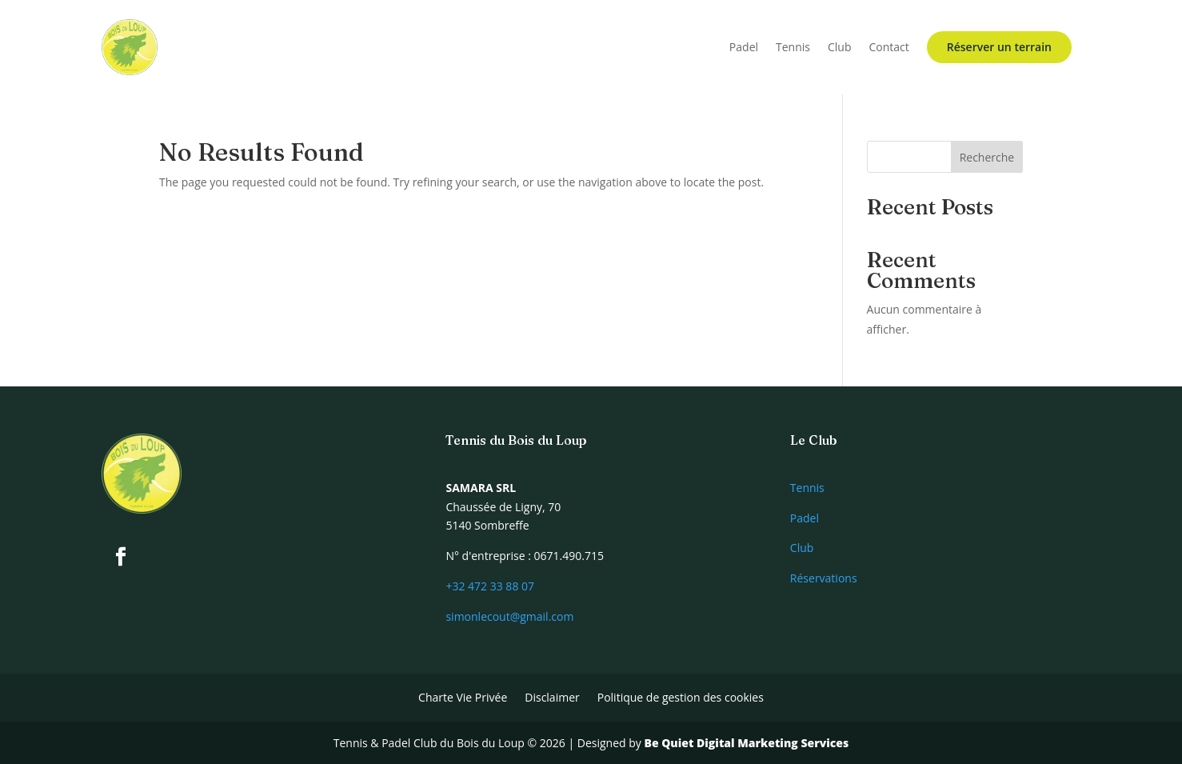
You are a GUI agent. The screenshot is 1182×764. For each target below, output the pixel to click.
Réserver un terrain (999, 46)
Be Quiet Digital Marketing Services (746, 742)
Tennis (793, 46)
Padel (743, 46)
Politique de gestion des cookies (680, 698)
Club (840, 46)
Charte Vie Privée (462, 698)
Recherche (987, 157)
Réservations (823, 578)
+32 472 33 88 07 (489, 586)
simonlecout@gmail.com (509, 616)
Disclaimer (552, 698)
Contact (889, 46)
